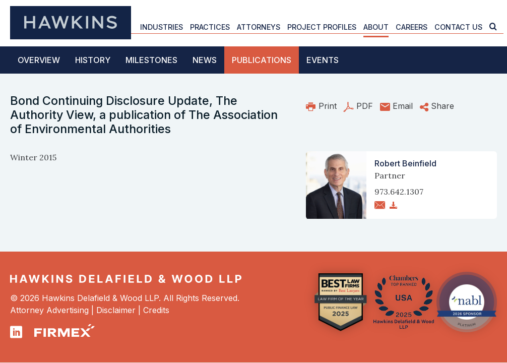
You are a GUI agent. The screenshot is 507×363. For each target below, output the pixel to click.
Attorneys (258, 27)
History (92, 60)
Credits (156, 310)
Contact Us (458, 27)
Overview (39, 60)
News (205, 60)
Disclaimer (116, 310)
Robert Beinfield (405, 163)
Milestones (151, 60)
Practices (210, 27)
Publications (261, 60)
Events (322, 60)
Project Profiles (321, 27)
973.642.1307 (398, 192)
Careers (411, 27)
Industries (161, 27)
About (376, 27)
